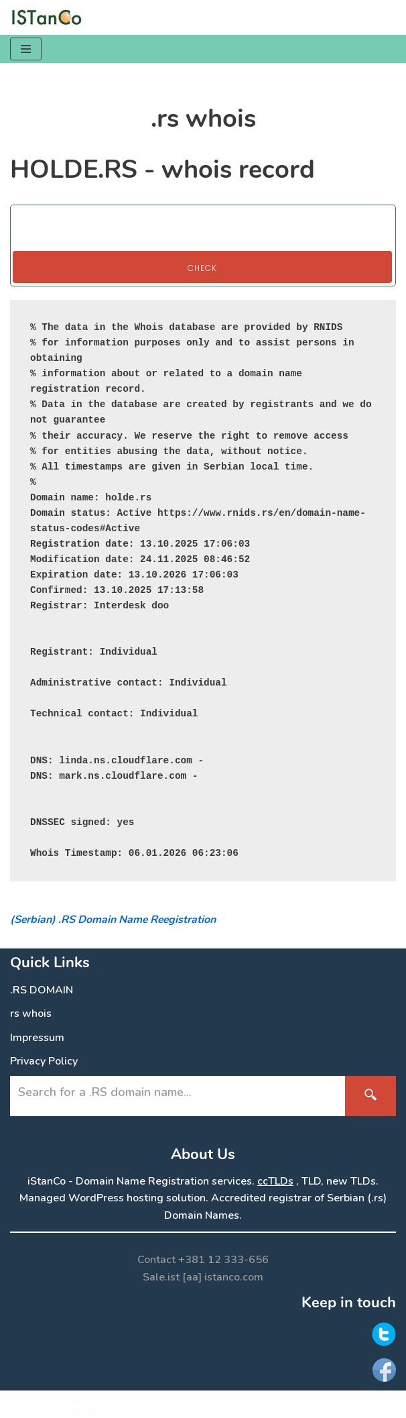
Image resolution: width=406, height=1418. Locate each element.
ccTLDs (275, 1181)
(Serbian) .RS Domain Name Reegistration (113, 919)
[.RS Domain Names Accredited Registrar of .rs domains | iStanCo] (50, 17)
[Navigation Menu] (26, 49)
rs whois (31, 1013)
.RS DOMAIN (41, 990)
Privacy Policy (44, 1061)
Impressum (37, 1037)
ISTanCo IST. (212, 1404)
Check (202, 268)
